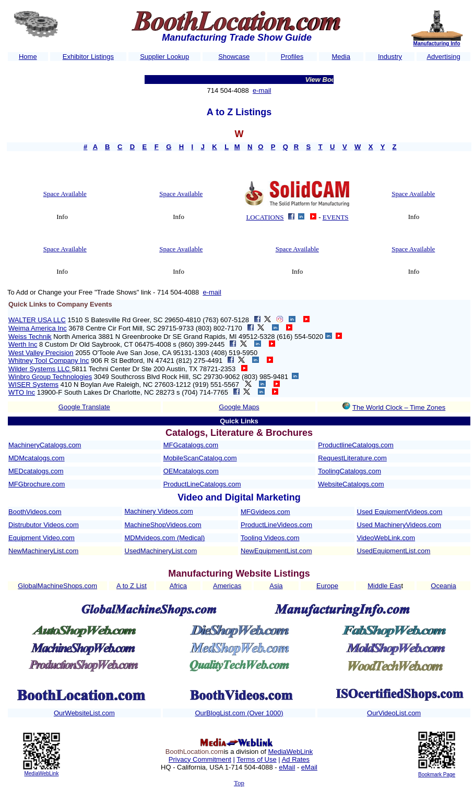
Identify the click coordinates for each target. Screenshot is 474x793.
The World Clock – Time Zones (398, 407)
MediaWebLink (41, 773)
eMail (287, 767)
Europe (327, 586)
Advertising (443, 56)
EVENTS (336, 217)
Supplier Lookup (164, 56)
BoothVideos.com (35, 512)
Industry (390, 56)
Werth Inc (22, 344)
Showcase (234, 56)
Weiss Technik (30, 336)
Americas (227, 586)
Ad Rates (296, 759)
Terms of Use (256, 759)
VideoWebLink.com (386, 538)
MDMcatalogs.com (36, 458)
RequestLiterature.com (352, 458)
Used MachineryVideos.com (399, 525)
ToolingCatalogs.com (349, 471)
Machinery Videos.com (159, 511)
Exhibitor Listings (88, 56)
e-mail (262, 90)
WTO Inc (21, 392)
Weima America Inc (37, 328)
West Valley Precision (41, 353)
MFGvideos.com (265, 512)
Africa (178, 586)
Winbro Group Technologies (50, 377)
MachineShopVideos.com (163, 525)
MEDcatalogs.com (35, 471)
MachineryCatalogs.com (44, 445)
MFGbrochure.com (36, 484)
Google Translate (84, 407)
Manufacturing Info (436, 43)
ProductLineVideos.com (276, 525)
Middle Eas (384, 586)
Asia (275, 586)
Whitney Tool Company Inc (48, 360)
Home (28, 56)
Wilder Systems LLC (40, 369)
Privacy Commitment (200, 759)
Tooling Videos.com (270, 538)
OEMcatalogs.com (191, 471)
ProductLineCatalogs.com (202, 484)
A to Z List (131, 586)
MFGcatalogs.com (190, 445)
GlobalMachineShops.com (57, 586)
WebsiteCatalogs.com (351, 484)
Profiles (292, 56)
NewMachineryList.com (43, 551)
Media (341, 56)
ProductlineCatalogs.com (356, 445)
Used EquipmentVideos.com (400, 512)
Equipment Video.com (41, 538)
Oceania (443, 586)
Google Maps (239, 407)
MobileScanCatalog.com (200, 458)
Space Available (65, 194)
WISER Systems (33, 384)
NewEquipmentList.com (276, 551)
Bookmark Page (436, 774)
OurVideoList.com (394, 713)
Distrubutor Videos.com (43, 525)
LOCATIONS (264, 217)
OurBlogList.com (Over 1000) (239, 713)
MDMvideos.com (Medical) (165, 538)
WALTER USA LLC (37, 320)
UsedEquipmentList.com (394, 551)
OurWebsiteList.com (84, 713)
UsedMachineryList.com (161, 551)
